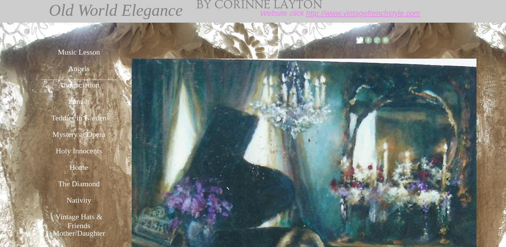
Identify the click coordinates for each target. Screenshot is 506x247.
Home (79, 167)
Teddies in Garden (79, 118)
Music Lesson (79, 52)
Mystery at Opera (78, 134)
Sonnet (78, 101)
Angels (79, 68)
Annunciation (78, 85)
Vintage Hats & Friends (79, 220)
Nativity (79, 200)
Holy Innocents (79, 150)
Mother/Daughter (79, 233)
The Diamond (79, 183)
